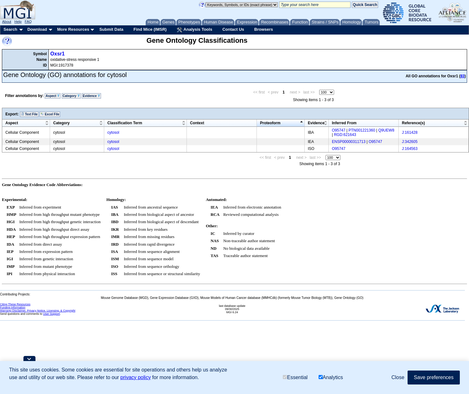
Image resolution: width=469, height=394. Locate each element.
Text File (29, 114)
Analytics (331, 377)
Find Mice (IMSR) (150, 29)
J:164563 (409, 148)
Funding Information (12, 307)
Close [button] (397, 377)
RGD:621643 (345, 134)
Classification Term (124, 123)
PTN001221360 (362, 130)
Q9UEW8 (386, 130)
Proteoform (270, 123)
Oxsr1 (57, 53)
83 (462, 76)
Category (71, 96)
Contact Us (233, 29)
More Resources (73, 29)
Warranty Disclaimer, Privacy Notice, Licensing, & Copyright (37, 310)
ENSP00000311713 (348, 141)
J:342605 (409, 141)
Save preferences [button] (433, 377)
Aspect (53, 96)
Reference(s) (413, 123)
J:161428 (409, 132)
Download (37, 29)
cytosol (113, 132)
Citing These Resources (15, 304)
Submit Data (111, 29)
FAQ (28, 21)
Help (18, 21)
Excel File (50, 114)
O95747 (338, 130)
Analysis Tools (194, 30)
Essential (295, 377)
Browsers (263, 29)
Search (10, 29)
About (6, 21)
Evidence (91, 96)
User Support (51, 313)
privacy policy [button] (135, 377)
